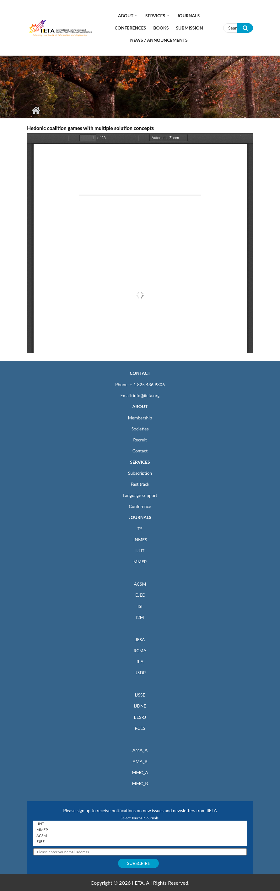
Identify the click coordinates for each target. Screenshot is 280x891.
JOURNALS (140, 517)
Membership (140, 417)
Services (155, 15)
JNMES (140, 539)
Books (161, 27)
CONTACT (140, 373)
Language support (140, 495)
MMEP (140, 561)
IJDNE (140, 705)
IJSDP (140, 672)
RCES (140, 728)
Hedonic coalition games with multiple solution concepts (90, 128)
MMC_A (140, 772)
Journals (188, 15)
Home (35, 110)
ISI (139, 606)
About (125, 15)
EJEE (140, 595)
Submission (189, 27)
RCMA (140, 650)
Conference (140, 506)
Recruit (140, 439)
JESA (140, 639)
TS (140, 528)
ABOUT (140, 406)
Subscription (140, 473)
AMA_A (140, 750)
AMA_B (139, 761)
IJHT (140, 550)
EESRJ (140, 717)
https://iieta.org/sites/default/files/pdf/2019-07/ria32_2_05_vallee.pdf (140, 243)
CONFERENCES (130, 27)
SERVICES (140, 462)
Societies (140, 428)
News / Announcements (158, 40)
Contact (140, 450)
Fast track (140, 484)
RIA (140, 661)
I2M (140, 617)
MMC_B (140, 783)
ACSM (140, 584)
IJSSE (140, 694)
